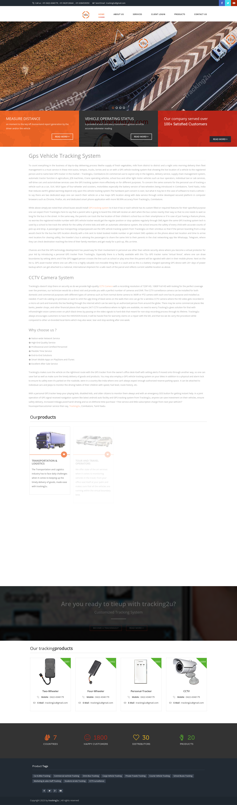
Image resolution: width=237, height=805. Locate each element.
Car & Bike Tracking (42, 776)
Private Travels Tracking (136, 776)
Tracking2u (73, 406)
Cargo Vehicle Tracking (112, 776)
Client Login (158, 14)
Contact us (200, 14)
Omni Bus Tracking (91, 776)
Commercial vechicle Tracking (66, 776)
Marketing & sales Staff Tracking (47, 781)
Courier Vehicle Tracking (159, 776)
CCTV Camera (104, 286)
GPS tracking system (97, 207)
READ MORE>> (62, 136)
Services (137, 14)
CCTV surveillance (96, 781)
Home (101, 15)
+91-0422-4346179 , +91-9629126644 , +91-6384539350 (65, 3)
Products (179, 14)
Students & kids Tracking (75, 781)
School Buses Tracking (183, 776)
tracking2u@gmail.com (115, 3)
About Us (119, 14)
